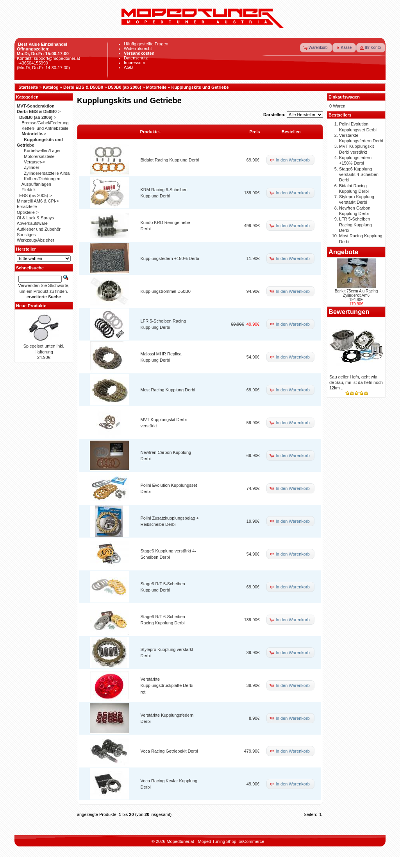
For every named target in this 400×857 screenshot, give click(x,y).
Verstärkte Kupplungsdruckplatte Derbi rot (167, 685)
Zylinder (31, 167)
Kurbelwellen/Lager (42, 150)
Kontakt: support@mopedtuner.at (48, 58)
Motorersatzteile (39, 156)
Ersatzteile (27, 206)
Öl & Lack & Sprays (35, 217)
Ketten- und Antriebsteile (44, 128)
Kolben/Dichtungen (42, 178)
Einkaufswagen (344, 97)
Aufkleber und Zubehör (39, 229)
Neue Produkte (31, 305)
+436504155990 (32, 63)
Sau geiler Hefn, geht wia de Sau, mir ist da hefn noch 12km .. (356, 383)
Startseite (28, 87)
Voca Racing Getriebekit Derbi (169, 751)
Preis (255, 131)
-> (39, 111)
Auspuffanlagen (36, 184)
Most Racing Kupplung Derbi (168, 389)
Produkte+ (150, 131)
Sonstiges (26, 234)
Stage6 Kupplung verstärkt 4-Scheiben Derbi (359, 175)
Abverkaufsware (32, 223)
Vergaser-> (34, 162)
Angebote (343, 251)
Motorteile (156, 87)
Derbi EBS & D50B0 (83, 87)
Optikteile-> (28, 212)
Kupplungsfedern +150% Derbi (170, 258)
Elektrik (28, 189)
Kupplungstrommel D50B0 (166, 291)
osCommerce (251, 841)
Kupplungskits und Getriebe (200, 87)
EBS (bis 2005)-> (35, 195)
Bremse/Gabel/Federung (44, 122)
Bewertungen (349, 311)
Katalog (51, 87)
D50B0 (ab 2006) (124, 87)
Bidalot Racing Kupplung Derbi (170, 160)
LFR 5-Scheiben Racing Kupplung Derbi (355, 225)
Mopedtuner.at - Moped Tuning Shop (201, 841)
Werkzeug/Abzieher (35, 240)
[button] (316, 47)
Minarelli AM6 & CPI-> (38, 201)
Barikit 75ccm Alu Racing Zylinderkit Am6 (356, 293)
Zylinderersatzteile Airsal (47, 173)
